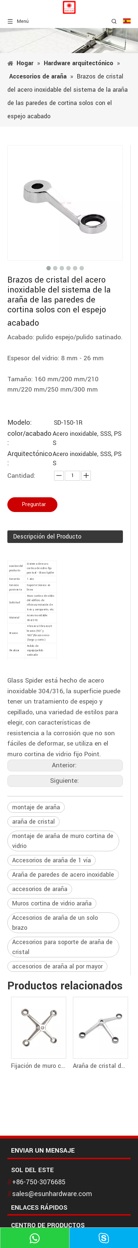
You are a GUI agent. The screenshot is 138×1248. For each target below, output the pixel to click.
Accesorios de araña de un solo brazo (55, 923)
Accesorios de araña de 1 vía (51, 860)
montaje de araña (36, 807)
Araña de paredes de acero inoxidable (63, 874)
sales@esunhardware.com (52, 1194)
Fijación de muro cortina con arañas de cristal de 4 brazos (38, 1066)
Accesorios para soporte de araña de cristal (62, 947)
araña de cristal (33, 821)
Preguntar (34, 504)
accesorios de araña (39, 889)
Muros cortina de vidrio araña (52, 903)
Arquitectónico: (29, 458)
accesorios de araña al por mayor (57, 966)
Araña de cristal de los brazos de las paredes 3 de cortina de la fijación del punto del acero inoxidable (100, 1066)
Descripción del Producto (47, 536)
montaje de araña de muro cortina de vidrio (62, 841)
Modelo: (19, 422)
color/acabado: (29, 438)
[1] (69, 40)
